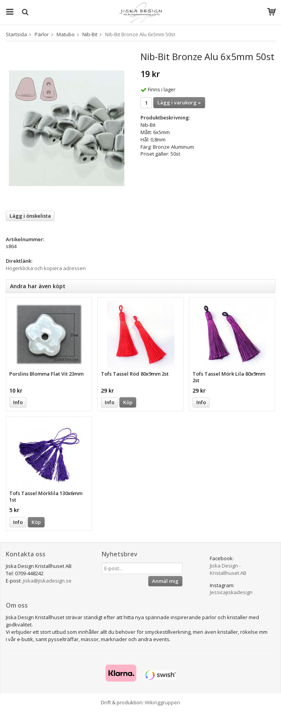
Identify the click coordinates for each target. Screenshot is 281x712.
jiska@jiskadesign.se (47, 580)
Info (18, 402)
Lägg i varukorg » (179, 102)
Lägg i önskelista (30, 215)
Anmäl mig (165, 581)
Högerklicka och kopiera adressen (46, 268)
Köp (127, 402)
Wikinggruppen (162, 702)
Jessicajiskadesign (231, 592)
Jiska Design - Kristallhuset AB (228, 569)
